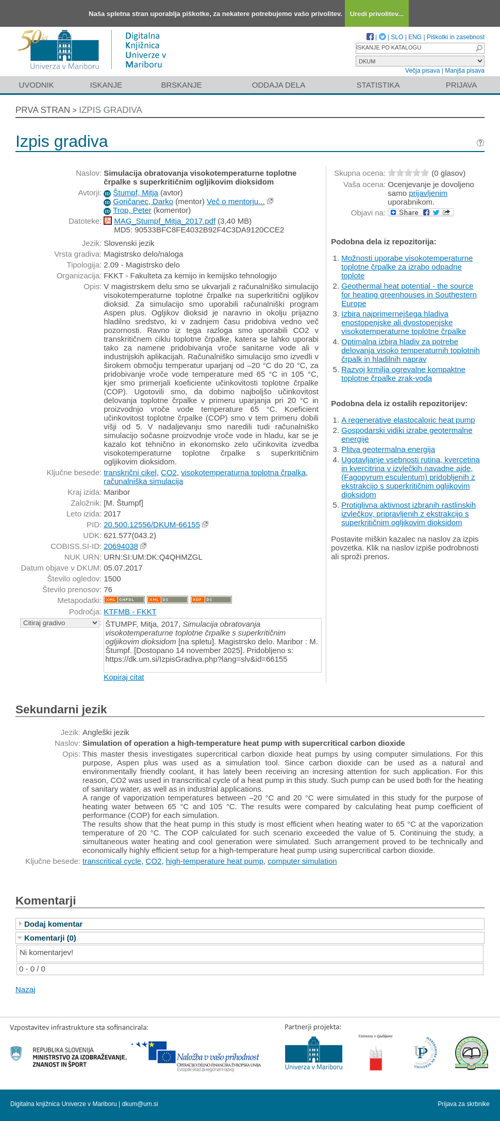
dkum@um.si (140, 1104)
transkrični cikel (130, 472)
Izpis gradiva (110, 110)
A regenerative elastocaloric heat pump (408, 419)
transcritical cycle (111, 861)
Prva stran (42, 110)
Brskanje (181, 84)
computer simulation (302, 861)
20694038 (121, 546)
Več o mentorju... (236, 201)
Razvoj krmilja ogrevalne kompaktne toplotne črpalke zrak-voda (403, 373)
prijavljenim (428, 193)
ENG (415, 37)
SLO (397, 37)
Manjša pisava (465, 70)
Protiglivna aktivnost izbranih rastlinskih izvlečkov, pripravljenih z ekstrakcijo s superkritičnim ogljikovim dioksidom (408, 513)
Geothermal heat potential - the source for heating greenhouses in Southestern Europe (409, 294)
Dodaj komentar (53, 923)
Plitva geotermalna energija (388, 449)
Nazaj (25, 989)
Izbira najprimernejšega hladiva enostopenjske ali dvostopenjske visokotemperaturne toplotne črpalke (403, 322)
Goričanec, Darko (143, 201)
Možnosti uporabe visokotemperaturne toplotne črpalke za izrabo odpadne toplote (407, 267)
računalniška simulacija (143, 481)
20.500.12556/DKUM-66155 (152, 524)
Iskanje (106, 84)
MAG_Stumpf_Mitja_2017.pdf (164, 220)
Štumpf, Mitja (135, 192)
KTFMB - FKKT (130, 611)
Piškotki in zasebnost (456, 37)
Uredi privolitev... (377, 14)
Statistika (378, 84)
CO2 (169, 472)
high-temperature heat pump (214, 861)
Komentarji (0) (50, 937)
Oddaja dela (278, 84)
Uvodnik (36, 84)
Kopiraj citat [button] (124, 677)
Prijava (461, 84)
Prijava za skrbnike (464, 1104)
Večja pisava (422, 70)
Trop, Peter (132, 210)
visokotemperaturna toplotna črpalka (243, 472)
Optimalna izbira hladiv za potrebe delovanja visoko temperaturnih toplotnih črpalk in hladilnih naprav (410, 350)
